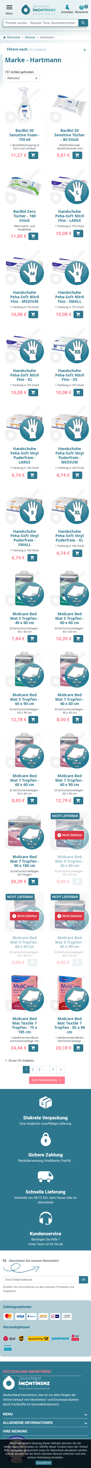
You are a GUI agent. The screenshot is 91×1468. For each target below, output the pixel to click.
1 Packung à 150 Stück (69, 226)
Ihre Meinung (15, 1431)
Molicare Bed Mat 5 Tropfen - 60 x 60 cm (69, 618)
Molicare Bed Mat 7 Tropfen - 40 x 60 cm (69, 699)
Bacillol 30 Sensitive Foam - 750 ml (24, 135)
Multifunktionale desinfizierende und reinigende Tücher (69, 148)
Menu (8, 1414)
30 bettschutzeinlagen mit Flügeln (24, 872)
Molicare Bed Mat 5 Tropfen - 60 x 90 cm (24, 699)
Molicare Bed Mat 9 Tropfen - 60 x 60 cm (24, 942)
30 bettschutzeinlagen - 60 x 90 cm (24, 710)
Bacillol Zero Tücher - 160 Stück (24, 216)
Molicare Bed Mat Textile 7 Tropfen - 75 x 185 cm (24, 1025)
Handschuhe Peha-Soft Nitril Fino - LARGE (69, 216)
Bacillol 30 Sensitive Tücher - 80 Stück (69, 135)
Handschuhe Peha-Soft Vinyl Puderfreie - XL (69, 536)
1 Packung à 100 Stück (24, 468)
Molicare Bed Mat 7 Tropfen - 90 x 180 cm (24, 861)
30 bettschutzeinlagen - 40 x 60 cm (24, 629)
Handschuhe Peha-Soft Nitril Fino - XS (69, 375)
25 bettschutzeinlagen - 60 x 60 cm (24, 791)
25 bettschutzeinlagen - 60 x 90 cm (69, 791)
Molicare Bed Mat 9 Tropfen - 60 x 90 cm (69, 942)
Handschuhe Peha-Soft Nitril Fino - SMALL (69, 297)
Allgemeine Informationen (28, 1423)
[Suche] (45, 23)
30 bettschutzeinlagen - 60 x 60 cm (69, 629)
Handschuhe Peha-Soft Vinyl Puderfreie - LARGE (24, 455)
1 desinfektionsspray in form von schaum (24, 146)
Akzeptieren (43, 1462)
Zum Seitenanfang (47, 1080)
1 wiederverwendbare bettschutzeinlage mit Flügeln (24, 1041)
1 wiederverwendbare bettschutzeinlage (69, 1039)
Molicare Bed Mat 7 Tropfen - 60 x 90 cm (69, 780)
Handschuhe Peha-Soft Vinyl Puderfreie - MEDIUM (69, 455)
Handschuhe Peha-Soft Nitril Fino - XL (24, 375)
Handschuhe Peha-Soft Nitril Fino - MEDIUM (24, 297)
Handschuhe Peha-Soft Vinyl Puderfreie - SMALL (24, 538)
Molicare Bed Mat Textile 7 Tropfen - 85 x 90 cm (69, 1025)
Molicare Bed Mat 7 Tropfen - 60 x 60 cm (24, 780)
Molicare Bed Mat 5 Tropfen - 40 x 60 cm (24, 618)
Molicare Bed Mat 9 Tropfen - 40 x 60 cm (69, 861)
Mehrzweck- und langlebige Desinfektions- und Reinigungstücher (24, 231)
